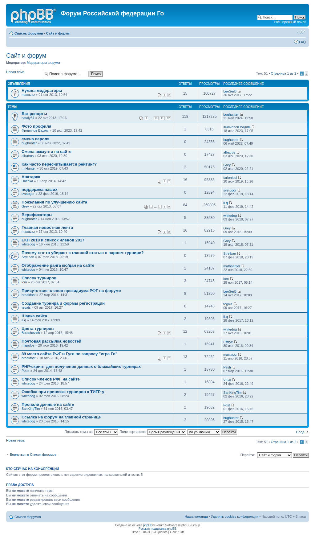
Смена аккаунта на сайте (46, 151)
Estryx (228, 342)
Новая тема (23, 74)
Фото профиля (36, 126)
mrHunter (29, 168)
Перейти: (247, 455)
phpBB (147, 525)
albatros (28, 156)
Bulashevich (31, 333)
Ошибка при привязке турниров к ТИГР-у (63, 391)
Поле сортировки (153, 432)
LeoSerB (229, 91)
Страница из (283, 73)
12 (168, 118)
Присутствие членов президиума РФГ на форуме (71, 290)
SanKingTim (232, 392)
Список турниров (39, 278)
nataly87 (28, 118)
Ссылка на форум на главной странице (61, 417)
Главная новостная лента (47, 227)
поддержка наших (40, 189)
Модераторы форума (43, 62)
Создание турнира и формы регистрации (63, 303)
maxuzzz (28, 95)
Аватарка (31, 177)
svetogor (28, 193)
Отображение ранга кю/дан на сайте (58, 265)
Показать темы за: (91, 432)
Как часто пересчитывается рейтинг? (59, 164)
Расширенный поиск (290, 22)
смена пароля (36, 139)
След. (300, 432)
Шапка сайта (34, 316)
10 (156, 118)
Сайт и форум (58, 33)
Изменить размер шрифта (301, 32)
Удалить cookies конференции (235, 516)
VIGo (227, 380)
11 (162, 118)
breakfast (28, 295)
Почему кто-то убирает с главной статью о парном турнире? (82, 252)
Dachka (27, 181)
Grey (227, 165)
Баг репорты (34, 113)
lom (24, 282)
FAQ (302, 42)
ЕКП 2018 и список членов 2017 (53, 240)
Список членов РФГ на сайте (51, 379)
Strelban (28, 257)
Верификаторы (37, 214)
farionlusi (230, 177)
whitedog (230, 215)
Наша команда (196, 516)
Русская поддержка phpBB (157, 528)
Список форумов (28, 33)
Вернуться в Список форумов (33, 454)
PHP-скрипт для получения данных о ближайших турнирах (81, 366)
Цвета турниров (38, 328)
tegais (26, 307)
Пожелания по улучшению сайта (54, 202)
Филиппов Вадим (35, 130)
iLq (225, 203)
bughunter (231, 114)
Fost (226, 405)
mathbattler (231, 266)
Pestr (26, 370)
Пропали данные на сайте (48, 404)
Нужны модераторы (42, 90)
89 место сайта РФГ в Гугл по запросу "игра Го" (69, 354)
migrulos (28, 345)
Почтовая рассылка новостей (51, 341)
